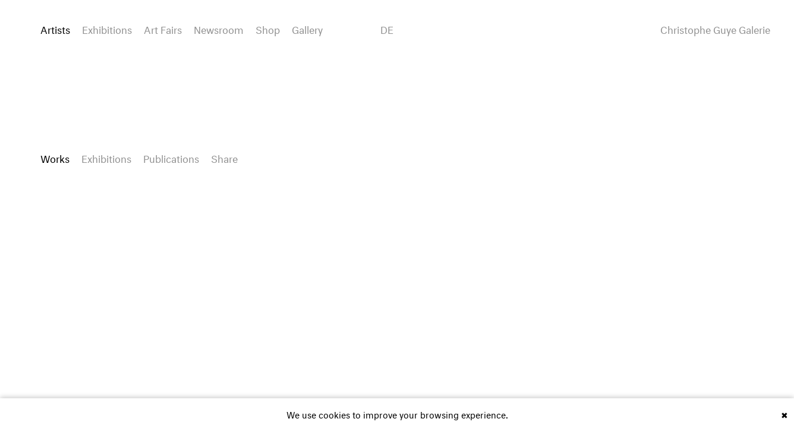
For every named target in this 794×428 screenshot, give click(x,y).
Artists (55, 28)
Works (55, 157)
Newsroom (219, 28)
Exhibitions (107, 28)
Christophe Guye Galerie (715, 28)
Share (224, 157)
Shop (268, 28)
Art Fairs (163, 28)
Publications (171, 157)
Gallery (307, 28)
